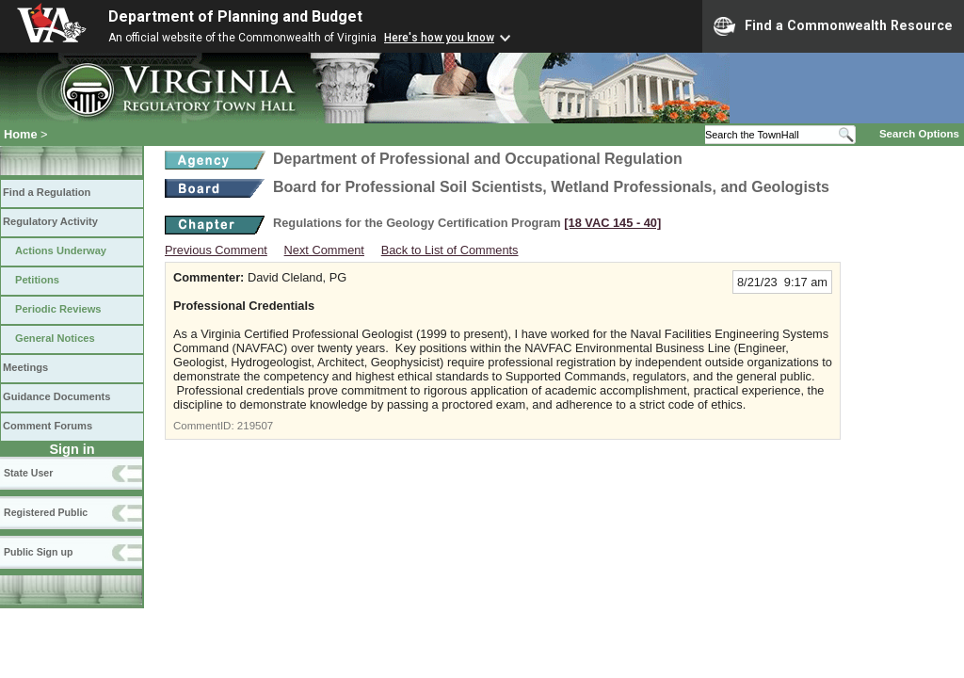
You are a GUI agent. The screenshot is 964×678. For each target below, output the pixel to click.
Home (21, 134)
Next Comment (324, 250)
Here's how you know (439, 37)
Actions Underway (60, 250)
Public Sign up (38, 551)
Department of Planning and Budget (235, 16)
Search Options (919, 133)
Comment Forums (47, 425)
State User (28, 472)
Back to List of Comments (450, 250)
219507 (255, 425)
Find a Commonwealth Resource (833, 26)
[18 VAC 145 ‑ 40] (612, 223)
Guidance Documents (56, 396)
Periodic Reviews (58, 309)
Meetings (25, 367)
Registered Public (46, 512)
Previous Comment (216, 250)
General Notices (55, 338)
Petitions (37, 279)
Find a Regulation (46, 192)
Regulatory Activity (50, 221)
